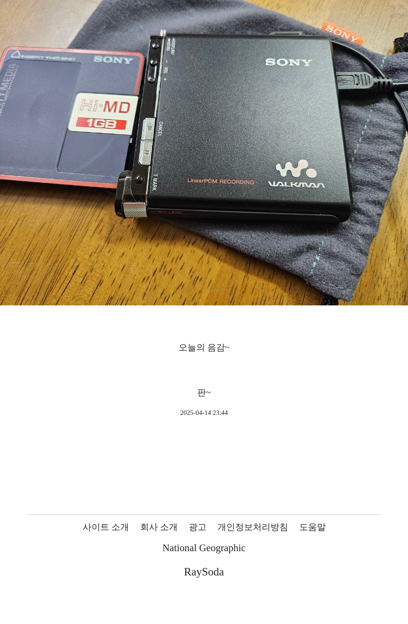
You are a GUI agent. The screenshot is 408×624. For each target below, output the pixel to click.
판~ (204, 392)
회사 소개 (159, 527)
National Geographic (203, 547)
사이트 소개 (106, 527)
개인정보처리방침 (252, 527)
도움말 (312, 527)
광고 (197, 527)
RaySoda (204, 572)
